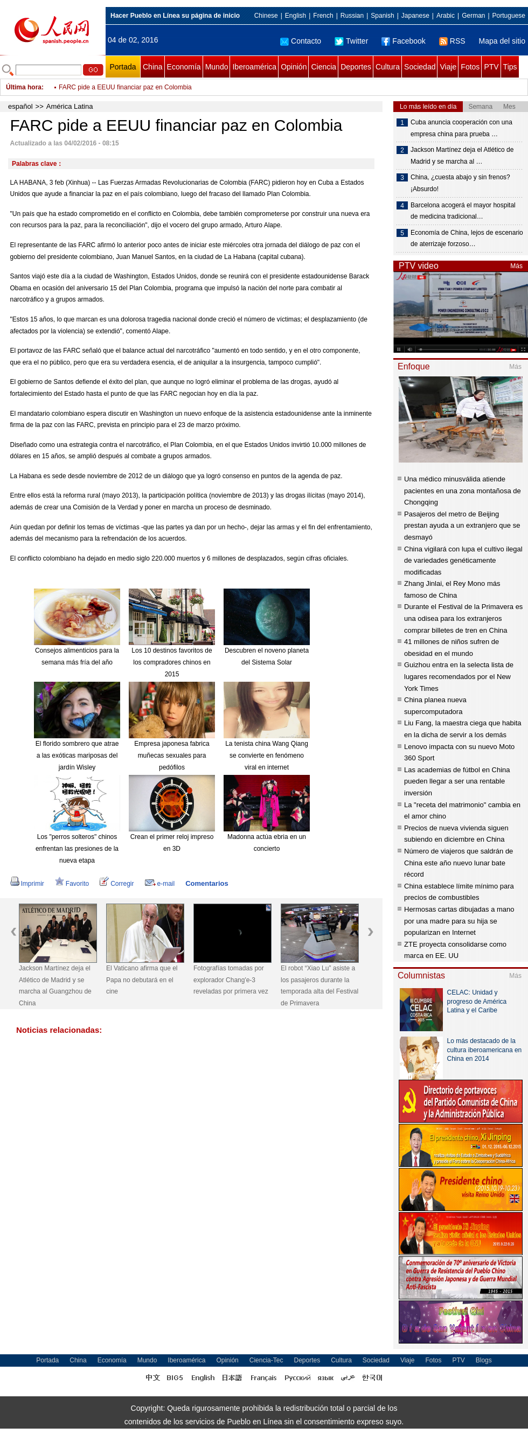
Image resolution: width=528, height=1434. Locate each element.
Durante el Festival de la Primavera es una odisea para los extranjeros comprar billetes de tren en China (463, 618)
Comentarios (206, 883)
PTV (491, 66)
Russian (352, 15)
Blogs (484, 1360)
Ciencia (323, 66)
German (473, 15)
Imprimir (27, 883)
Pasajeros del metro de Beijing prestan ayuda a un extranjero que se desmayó (462, 525)
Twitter (351, 41)
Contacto (300, 41)
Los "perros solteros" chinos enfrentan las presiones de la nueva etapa (77, 848)
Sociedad (419, 66)
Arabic (445, 15)
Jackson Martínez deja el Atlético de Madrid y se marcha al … (462, 155)
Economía (184, 66)
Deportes (356, 66)
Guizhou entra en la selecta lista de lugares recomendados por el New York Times (458, 676)
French (323, 15)
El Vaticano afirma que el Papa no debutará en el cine (142, 979)
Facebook (403, 41)
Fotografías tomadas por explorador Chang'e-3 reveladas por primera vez (230, 979)
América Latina (69, 106)
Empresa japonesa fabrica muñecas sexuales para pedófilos (171, 755)
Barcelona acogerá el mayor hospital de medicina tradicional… (463, 211)
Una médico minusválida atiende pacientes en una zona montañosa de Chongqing (462, 490)
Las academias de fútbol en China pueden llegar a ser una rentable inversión (457, 781)
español (20, 106)
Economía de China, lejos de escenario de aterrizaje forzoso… (467, 238)
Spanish (382, 15)
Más (516, 266)
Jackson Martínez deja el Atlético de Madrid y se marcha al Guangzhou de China (55, 985)
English (295, 15)
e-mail (160, 883)
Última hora (23, 87)
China (153, 66)
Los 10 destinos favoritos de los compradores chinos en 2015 (171, 662)
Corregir (117, 883)
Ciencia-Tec (266, 1360)
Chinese (266, 15)
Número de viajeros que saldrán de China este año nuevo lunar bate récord (458, 862)
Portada (122, 66)
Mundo (216, 66)
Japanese (415, 15)
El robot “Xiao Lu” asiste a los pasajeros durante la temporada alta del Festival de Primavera (319, 985)
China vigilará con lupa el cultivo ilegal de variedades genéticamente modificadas (463, 560)
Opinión (294, 66)
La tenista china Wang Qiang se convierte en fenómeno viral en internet (266, 755)
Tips (510, 66)
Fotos (470, 66)
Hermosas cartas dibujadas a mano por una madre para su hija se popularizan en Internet (459, 920)
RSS (452, 41)
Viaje (448, 66)
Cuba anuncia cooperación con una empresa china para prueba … (461, 128)
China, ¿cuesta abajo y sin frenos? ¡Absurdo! (460, 183)
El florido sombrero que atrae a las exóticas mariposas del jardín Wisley (77, 755)
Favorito (72, 883)
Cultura (388, 66)
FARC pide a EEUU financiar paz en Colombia (125, 87)
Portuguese (508, 15)
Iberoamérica (254, 66)
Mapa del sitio (502, 41)
